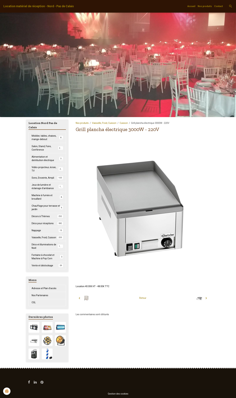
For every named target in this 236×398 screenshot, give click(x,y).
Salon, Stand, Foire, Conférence (47, 148)
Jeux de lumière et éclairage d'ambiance (47, 187)
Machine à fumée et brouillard (47, 197)
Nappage (47, 230)
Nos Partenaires (40, 295)
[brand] (38, 6)
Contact (218, 6)
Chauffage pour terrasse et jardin (47, 207)
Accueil (191, 6)
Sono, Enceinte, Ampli (47, 177)
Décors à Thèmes (47, 216)
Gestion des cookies (118, 393)
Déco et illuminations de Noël (47, 246)
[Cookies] (7, 391)
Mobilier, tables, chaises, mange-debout (47, 137)
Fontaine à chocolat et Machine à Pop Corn (47, 257)
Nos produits (205, 6)
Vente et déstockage (47, 265)
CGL (34, 302)
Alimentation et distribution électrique (47, 158)
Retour (142, 298)
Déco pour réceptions (47, 223)
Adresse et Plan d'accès (44, 288)
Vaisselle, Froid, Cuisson (104, 123)
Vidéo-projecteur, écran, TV (47, 169)
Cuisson (124, 123)
